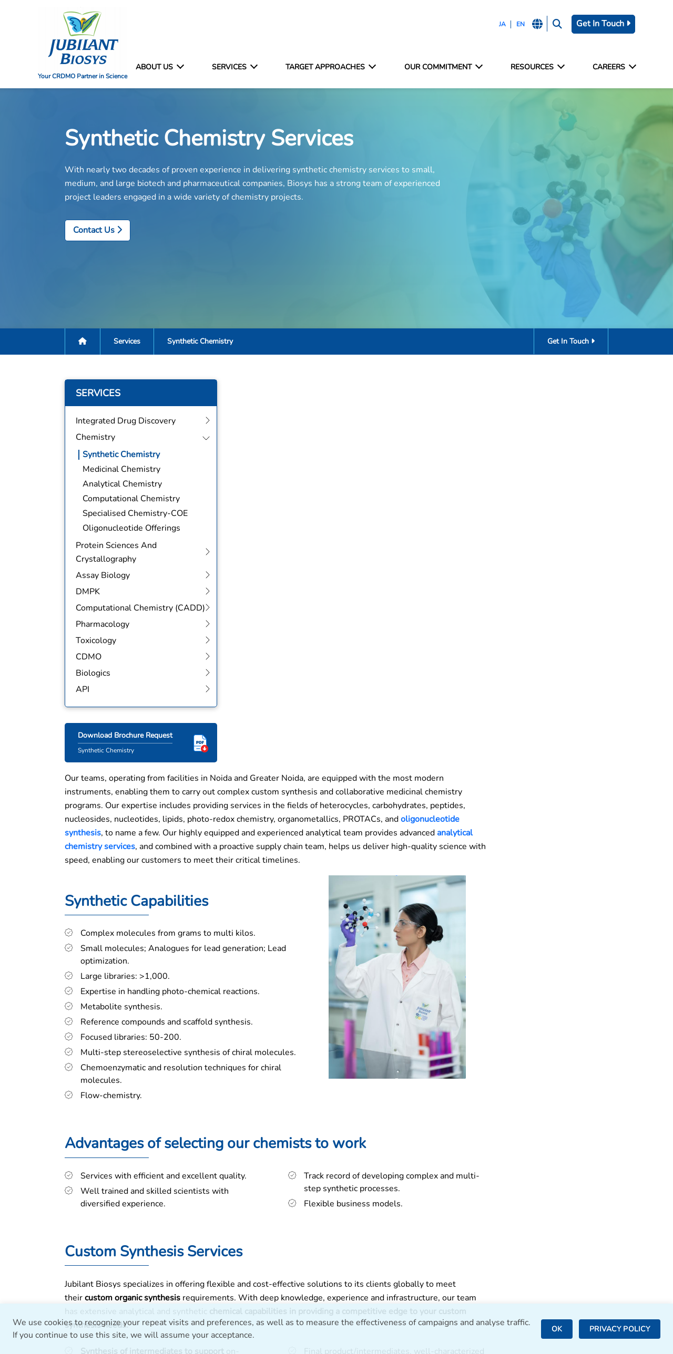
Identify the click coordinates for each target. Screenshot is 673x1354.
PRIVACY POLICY (619, 1329)
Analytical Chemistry (100, 488)
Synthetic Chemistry (99, 458)
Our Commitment (442, 67)
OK (557, 1329)
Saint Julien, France (379, 1210)
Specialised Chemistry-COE (113, 517)
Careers (608, 67)
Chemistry (212, 1169)
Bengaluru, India (373, 1196)
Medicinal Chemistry (100, 473)
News (504, 1198)
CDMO (206, 1277)
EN (513, 24)
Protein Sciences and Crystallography (232, 1187)
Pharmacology (220, 1249)
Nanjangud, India (374, 1246)
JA (495, 24)
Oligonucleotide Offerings (110, 532)
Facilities (509, 1155)
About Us (164, 67)
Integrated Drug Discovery (243, 1155)
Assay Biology (220, 1206)
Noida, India (365, 1168)
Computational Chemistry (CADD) (257, 1234)
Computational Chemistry (109, 503)
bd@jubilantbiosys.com (87, 1168)
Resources (533, 67)
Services (237, 67)
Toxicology (213, 1263)
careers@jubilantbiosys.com (96, 1200)
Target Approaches (331, 67)
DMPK (205, 1220)
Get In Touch (598, 23)
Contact (507, 1169)
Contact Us (76, 233)
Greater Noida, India (381, 1182)
